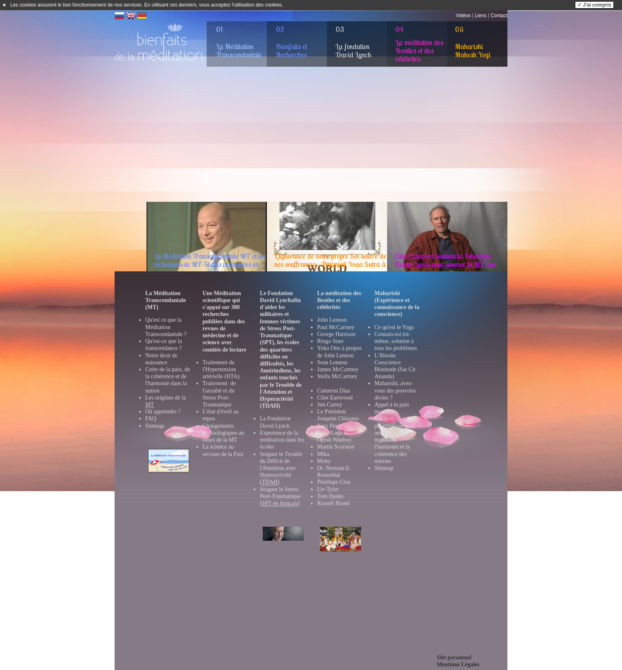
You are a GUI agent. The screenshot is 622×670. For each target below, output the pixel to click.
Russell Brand (333, 503)
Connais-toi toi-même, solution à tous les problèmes (395, 341)
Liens (481, 15)
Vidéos (463, 15)
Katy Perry (329, 426)
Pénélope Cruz (334, 482)
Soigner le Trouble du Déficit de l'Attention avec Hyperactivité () (281, 468)
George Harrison (336, 334)
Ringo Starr (330, 341)
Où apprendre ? (162, 411)
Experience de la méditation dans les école (282, 440)
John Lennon (332, 320)
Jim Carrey (330, 405)
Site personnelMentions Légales (458, 661)
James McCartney (337, 369)
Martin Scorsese (335, 447)
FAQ (150, 418)
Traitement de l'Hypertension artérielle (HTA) (221, 369)
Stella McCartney (337, 376)
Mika (323, 454)
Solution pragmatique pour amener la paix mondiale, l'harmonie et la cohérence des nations (394, 439)
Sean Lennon (332, 362)
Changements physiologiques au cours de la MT (223, 433)
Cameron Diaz (333, 391)
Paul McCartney (335, 327)
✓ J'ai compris (594, 5)
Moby (324, 461)
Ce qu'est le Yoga (394, 327)
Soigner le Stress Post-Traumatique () (280, 496)
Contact (499, 15)
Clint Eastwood (335, 398)
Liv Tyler (327, 489)
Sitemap (154, 426)
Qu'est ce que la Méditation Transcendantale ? (166, 327)
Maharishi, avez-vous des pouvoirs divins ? (395, 390)
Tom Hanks (330, 496)
